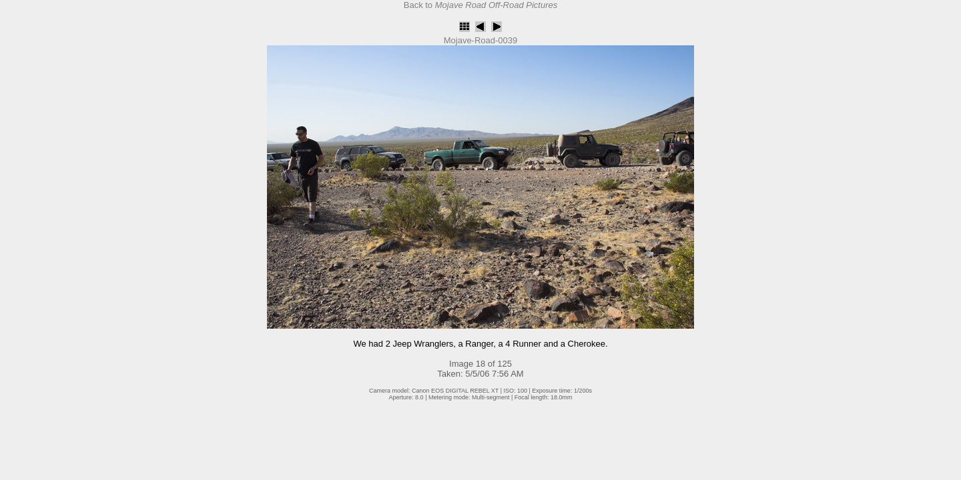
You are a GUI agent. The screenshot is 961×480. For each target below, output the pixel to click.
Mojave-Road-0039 (481, 40)
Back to (481, 5)
